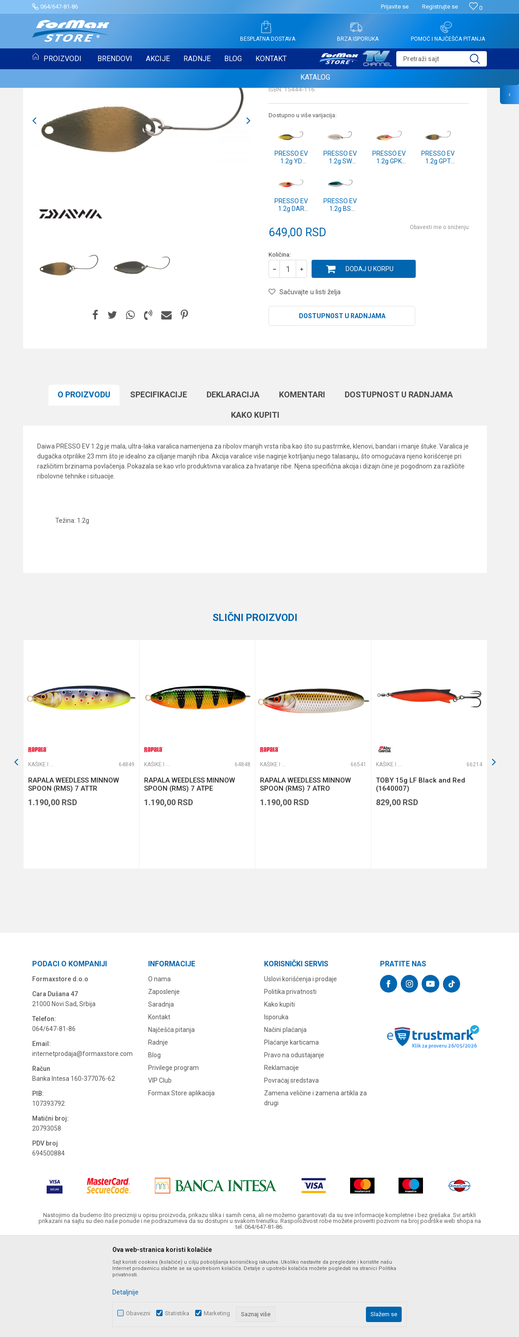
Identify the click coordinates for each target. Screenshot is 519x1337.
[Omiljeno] (475, 8)
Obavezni (138, 1313)
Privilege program (173, 1160)
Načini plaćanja (285, 1122)
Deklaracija (233, 487)
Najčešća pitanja (171, 1122)
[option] (68, 359)
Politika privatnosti (290, 1084)
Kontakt (159, 1109)
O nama (159, 1071)
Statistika (177, 1313)
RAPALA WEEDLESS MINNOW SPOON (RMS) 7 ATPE (189, 877)
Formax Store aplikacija (181, 1185)
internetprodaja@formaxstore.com (82, 1146)
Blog (154, 1147)
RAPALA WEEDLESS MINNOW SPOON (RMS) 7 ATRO (305, 877)
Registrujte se (440, 6)
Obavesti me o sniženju (439, 320)
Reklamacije (281, 1160)
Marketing (217, 1313)
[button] (441, 59)
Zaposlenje (164, 1084)
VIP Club (160, 1173)
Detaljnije (125, 1292)
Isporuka (276, 1109)
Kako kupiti (255, 507)
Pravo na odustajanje (294, 1147)
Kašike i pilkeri (291, 152)
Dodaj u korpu (370, 361)
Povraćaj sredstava (291, 1173)
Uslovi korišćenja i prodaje (300, 1071)
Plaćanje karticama (291, 1135)
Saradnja (161, 1097)
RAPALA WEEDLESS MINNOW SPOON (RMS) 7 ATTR (73, 877)
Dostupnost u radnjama (342, 408)
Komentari (302, 487)
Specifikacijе (158, 487)
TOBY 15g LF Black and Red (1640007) (420, 877)
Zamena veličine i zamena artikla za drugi (315, 1190)
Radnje (158, 1135)
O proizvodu (84, 487)
